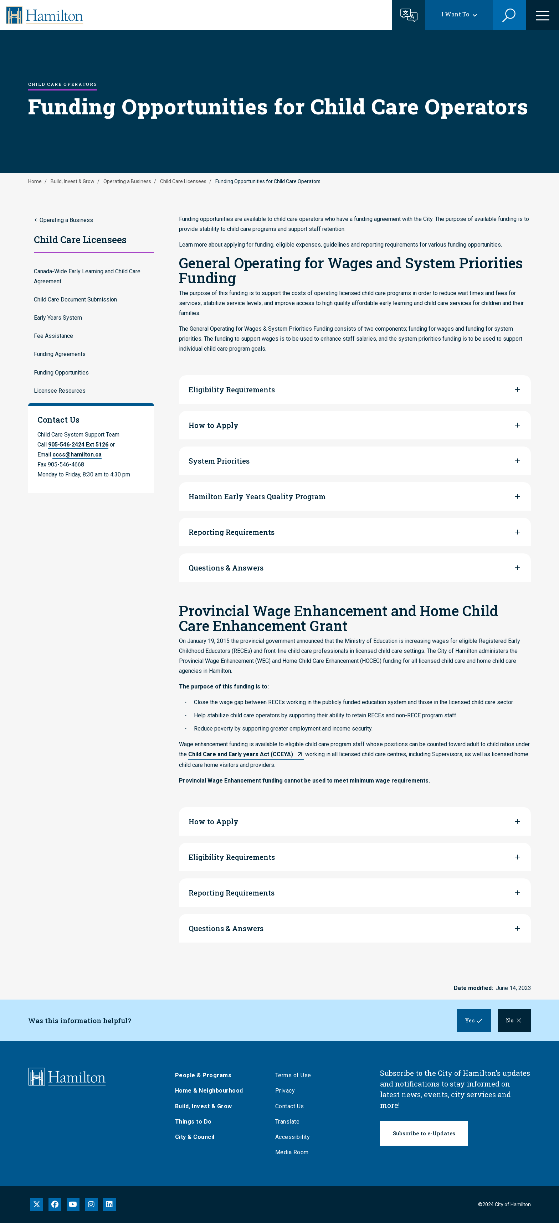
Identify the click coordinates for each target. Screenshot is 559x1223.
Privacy (286, 1090)
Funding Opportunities (61, 372)
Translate (288, 1121)
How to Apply (214, 425)
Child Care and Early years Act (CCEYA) (240, 754)
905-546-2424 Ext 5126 (78, 444)
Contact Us (290, 1106)
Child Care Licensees (183, 181)
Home (35, 181)
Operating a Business (127, 181)
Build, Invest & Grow (72, 181)
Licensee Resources (60, 390)
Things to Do (194, 1121)
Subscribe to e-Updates (424, 1133)
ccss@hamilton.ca (77, 454)
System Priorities (219, 460)
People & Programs (204, 1075)
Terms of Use (294, 1075)
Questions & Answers (226, 567)
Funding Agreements (60, 354)
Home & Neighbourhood (210, 1090)
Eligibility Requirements (232, 389)
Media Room (293, 1152)
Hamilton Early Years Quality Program (257, 496)
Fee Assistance (53, 335)
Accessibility (293, 1137)
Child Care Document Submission (75, 299)
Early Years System (58, 317)
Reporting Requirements (232, 532)
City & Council (196, 1137)
